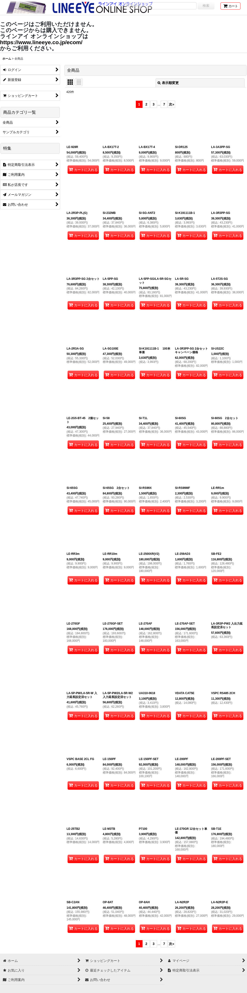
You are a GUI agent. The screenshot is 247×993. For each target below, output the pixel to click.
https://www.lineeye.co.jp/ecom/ (41, 42)
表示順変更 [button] (168, 83)
